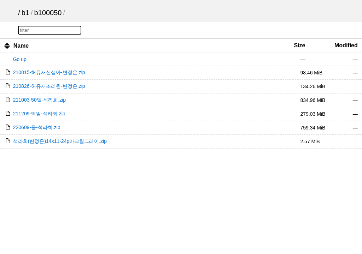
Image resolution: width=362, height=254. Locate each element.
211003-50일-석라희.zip (39, 100)
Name (21, 46)
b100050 (48, 13)
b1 (25, 13)
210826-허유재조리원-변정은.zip (49, 86)
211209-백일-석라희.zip (39, 113)
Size (299, 45)
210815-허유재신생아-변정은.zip (49, 72)
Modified (346, 45)
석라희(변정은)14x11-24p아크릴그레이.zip (60, 141)
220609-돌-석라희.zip (36, 127)
